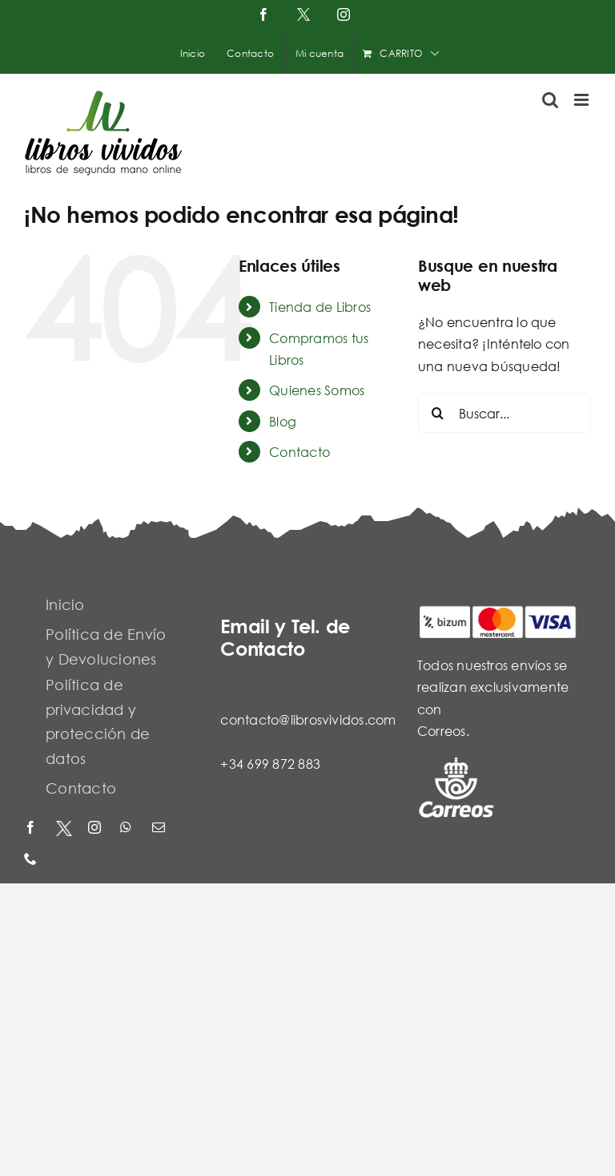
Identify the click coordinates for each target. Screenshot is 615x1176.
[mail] (160, 828)
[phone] (32, 859)
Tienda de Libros (320, 306)
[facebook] (32, 828)
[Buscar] (438, 413)
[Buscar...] (504, 413)
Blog (282, 421)
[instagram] (96, 828)
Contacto (299, 451)
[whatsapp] (128, 828)
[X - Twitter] (64, 828)
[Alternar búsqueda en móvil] (550, 99)
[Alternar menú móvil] (582, 99)
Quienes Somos (316, 390)
